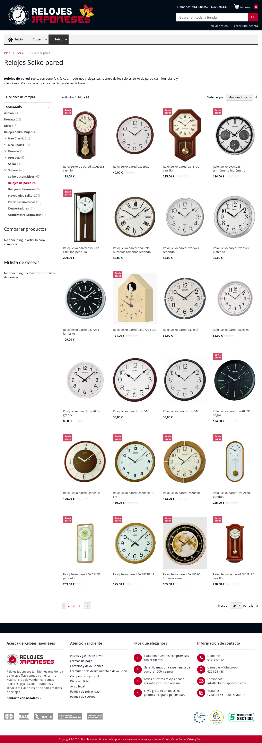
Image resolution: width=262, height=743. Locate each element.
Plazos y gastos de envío (86, 656)
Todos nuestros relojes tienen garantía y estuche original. (164, 681)
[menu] (131, 40)
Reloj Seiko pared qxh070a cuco (134, 330)
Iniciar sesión (219, 26)
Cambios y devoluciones (86, 666)
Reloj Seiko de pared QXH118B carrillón (233, 576)
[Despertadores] (30, 208)
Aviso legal (77, 686)
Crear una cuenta (246, 26)
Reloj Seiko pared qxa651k (181, 411)
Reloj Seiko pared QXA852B (81, 493)
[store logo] (49, 15)
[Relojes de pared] (30, 183)
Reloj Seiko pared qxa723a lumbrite (81, 331)
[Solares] (28, 170)
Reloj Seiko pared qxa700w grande (81, 413)
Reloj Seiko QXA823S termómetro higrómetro (229, 168)
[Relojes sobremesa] (30, 189)
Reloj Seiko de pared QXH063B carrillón (84, 168)
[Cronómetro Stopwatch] (30, 215)
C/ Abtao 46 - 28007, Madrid (226, 695)
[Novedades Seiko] (30, 195)
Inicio (7, 53)
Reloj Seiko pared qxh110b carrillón (181, 168)
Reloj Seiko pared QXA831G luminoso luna (181, 576)
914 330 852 (215, 660)
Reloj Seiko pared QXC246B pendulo (81, 576)
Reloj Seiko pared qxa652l (180, 330)
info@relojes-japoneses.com (226, 683)
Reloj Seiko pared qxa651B (131, 411)
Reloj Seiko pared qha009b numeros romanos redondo (132, 250)
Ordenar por (215, 97)
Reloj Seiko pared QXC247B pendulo (231, 495)
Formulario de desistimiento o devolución (98, 671)
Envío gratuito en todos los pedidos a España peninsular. (164, 693)
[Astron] (28, 113)
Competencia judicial (84, 676)
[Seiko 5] (30, 164)
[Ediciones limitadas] (30, 202)
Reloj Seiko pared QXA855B (181, 493)
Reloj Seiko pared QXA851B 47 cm (133, 576)
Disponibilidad (80, 681)
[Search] (253, 17)
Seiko (20, 53)
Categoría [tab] (14, 107)
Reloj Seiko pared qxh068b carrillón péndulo (81, 250)
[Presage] (28, 119)
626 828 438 (215, 671)
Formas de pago (81, 661)
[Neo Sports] (28, 145)
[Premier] (28, 151)
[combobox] (217, 17)
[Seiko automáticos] (30, 176)
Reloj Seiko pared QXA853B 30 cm (133, 495)
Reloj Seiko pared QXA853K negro (231, 413)
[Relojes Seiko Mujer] (28, 132)
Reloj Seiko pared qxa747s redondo (181, 250)
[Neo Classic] (28, 138)
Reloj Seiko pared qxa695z (131, 166)
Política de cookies (82, 696)
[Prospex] (28, 157)
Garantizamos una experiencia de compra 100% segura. (167, 669)
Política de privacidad (85, 691)
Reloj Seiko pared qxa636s (231, 330)
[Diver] (28, 126)
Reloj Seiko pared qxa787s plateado (231, 250)
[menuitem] (15, 39)
